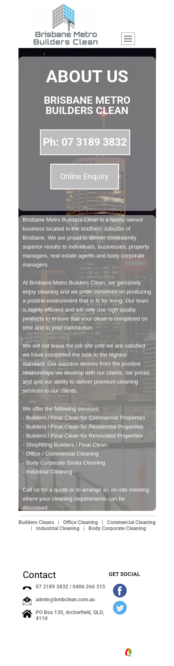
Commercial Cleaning (131, 522)
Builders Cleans (36, 522)
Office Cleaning (80, 522)
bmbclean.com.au (62, 652)
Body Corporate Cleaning (117, 528)
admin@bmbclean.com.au (65, 600)
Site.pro (142, 653)
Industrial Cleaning (57, 528)
